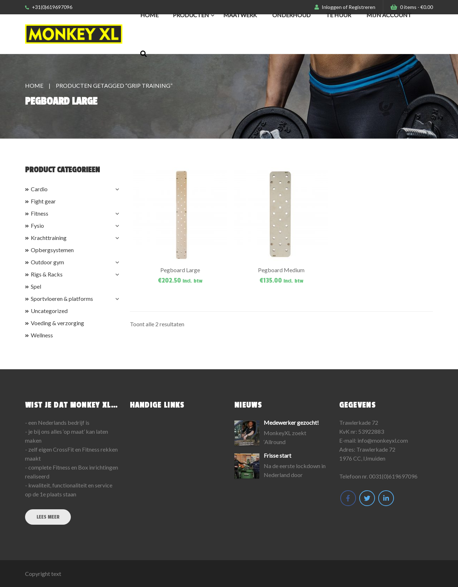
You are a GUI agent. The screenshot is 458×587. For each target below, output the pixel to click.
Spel (36, 286)
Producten (191, 14)
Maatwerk (240, 14)
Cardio (39, 189)
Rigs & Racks (47, 274)
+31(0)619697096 (48, 7)
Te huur (338, 14)
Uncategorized (49, 310)
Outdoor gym (47, 262)
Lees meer (47, 517)
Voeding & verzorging (57, 322)
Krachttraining (49, 237)
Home (149, 14)
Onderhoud (291, 14)
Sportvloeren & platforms (62, 298)
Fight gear (43, 201)
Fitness (39, 213)
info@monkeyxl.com (382, 440)
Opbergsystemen (52, 249)
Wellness (42, 335)
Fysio (37, 225)
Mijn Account (388, 14)
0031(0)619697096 (393, 476)
